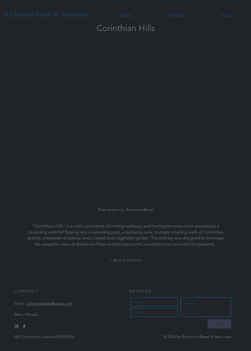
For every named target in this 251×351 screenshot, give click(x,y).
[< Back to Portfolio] (126, 260)
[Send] (219, 323)
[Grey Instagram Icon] (16, 326)
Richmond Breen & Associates (46, 14)
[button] (125, 124)
